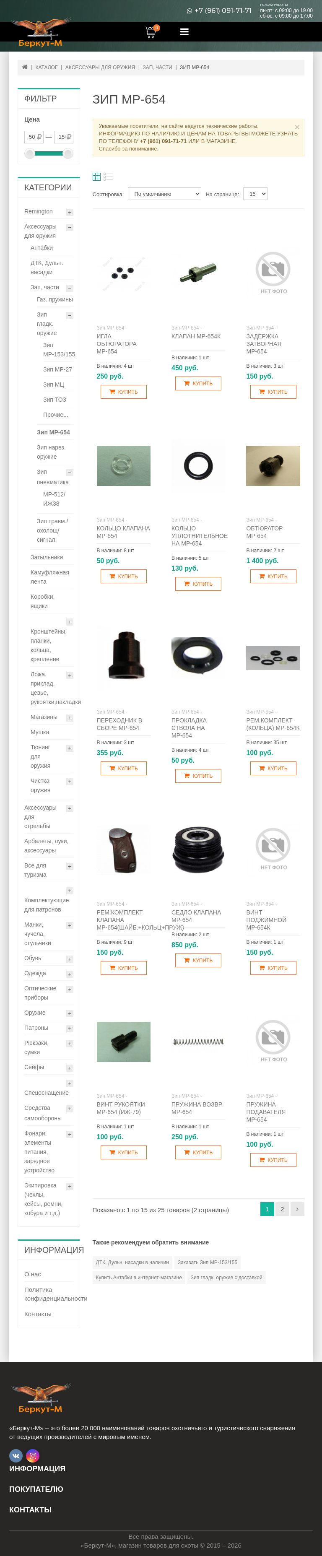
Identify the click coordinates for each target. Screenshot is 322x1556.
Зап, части (45, 287)
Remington (38, 211)
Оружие (35, 1012)
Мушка (40, 732)
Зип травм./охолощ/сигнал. (52, 530)
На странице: (222, 194)
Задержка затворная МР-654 (263, 344)
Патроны (36, 1027)
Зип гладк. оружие (47, 323)
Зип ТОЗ (54, 399)
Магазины (44, 717)
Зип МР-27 (57, 369)
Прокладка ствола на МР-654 (189, 728)
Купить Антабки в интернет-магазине (139, 1278)
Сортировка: (108, 194)
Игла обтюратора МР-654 (117, 344)
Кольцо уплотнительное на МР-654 (199, 536)
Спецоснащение (46, 1092)
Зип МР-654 (53, 432)
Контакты (38, 1313)
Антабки (42, 247)
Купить (123, 392)
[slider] (29, 153)
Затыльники (47, 557)
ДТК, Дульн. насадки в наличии (132, 1262)
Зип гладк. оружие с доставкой (226, 1278)
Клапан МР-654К (196, 336)
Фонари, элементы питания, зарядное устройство (39, 1152)
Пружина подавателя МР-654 (266, 1112)
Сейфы (34, 1067)
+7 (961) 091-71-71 (223, 11)
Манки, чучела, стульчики (37, 933)
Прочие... (55, 414)
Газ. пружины (55, 299)
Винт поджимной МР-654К (266, 920)
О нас (32, 1274)
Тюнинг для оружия (40, 756)
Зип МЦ (53, 384)
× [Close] (297, 126)
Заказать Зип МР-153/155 (207, 1262)
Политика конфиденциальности (48, 1294)
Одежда (35, 973)
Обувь (32, 958)
